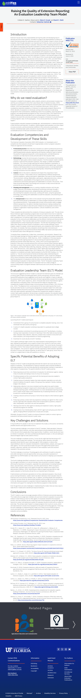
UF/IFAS (50, 670)
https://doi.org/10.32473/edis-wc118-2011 (46, 576)
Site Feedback (12, 673)
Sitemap (29, 693)
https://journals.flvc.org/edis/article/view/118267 (42, 564)
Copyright (34, 671)
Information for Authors (69, 664)
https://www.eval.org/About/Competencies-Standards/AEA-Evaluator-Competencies (38, 520)
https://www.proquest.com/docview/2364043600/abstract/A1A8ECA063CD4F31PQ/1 (38, 548)
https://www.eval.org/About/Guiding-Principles (27, 525)
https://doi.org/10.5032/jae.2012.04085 (46, 587)
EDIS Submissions (68, 668)
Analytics (8, 696)
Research (51, 675)
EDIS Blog (34, 663)
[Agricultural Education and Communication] (24, 623)
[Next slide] (74, 624)
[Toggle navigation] (79, 2)
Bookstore (34, 666)
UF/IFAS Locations (51, 667)
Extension (51, 678)
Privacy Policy (63, 693)
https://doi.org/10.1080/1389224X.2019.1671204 (37, 542)
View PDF (72, 72)
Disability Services (50, 693)
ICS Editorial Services (68, 673)
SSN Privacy (18, 696)
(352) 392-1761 (13, 675)
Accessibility (35, 668)
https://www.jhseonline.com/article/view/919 (26, 593)
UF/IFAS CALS (52, 673)
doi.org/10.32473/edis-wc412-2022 (72, 61)
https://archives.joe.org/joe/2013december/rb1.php (28, 559)
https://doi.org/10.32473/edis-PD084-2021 (46, 553)
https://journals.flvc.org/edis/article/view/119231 (34, 580)
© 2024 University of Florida (14, 693)
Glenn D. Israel (45, 20)
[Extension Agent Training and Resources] (56, 620)
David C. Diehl (58, 20)
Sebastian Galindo (43, 22)
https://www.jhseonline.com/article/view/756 (31, 600)
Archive (38, 693)
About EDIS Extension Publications (68, 678)
